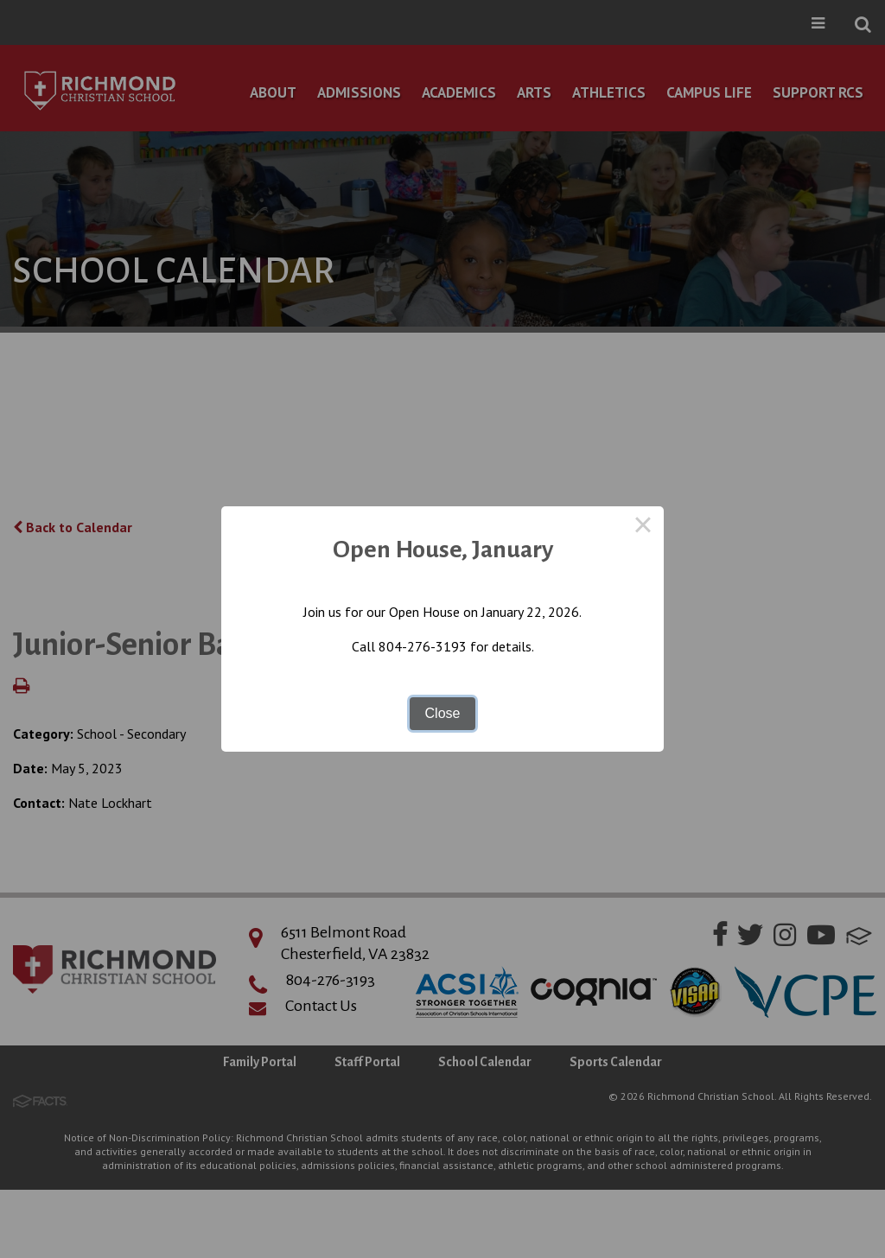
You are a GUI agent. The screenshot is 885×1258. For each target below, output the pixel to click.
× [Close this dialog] (643, 527)
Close (443, 713)
